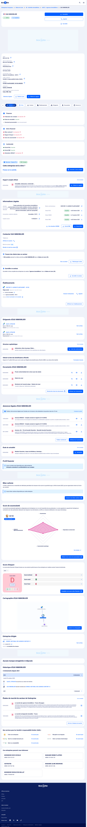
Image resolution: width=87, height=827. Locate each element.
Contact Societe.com (5, 808)
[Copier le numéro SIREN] (10, 57)
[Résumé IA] (72, 372)
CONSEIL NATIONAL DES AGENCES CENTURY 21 (38, 686)
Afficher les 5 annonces (76, 439)
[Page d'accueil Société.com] (5, 2)
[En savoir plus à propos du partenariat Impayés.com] (79, 734)
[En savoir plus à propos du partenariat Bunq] (35, 739)
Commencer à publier (78, 411)
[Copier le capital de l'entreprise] (39, 218)
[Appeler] (64, 19)
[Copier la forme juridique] (24, 78)
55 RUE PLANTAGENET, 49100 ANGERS (13, 83)
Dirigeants (54, 105)
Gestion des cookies (17, 824)
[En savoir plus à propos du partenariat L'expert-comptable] (35, 743)
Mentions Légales (38, 824)
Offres (2, 794)
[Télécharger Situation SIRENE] (81, 215)
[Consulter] (76, 372)
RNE (7, 91)
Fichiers (3, 796)
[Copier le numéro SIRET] (14, 61)
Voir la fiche (80, 326)
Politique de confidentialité (28, 824)
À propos (3, 824)
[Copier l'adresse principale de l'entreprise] (24, 82)
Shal (10, 91)
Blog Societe (4, 817)
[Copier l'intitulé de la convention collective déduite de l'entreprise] (39, 214)
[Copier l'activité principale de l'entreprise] (39, 208)
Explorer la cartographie (74, 628)
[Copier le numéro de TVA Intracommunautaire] (12, 66)
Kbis (21, 105)
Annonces (77, 105)
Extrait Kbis (78, 226)
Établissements (42, 105)
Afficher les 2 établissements (74, 304)
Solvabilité (64, 14)
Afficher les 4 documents (75, 391)
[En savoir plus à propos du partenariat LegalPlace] (35, 734)
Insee (4, 91)
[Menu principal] (84, 3)
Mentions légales (7, 96)
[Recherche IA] (10, 105)
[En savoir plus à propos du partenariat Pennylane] (79, 739)
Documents (66, 105)
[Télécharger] (81, 372)
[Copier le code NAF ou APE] (20, 74)
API (2, 800)
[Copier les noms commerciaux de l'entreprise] (81, 206)
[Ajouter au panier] (76, 185)
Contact (30, 105)
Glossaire (3, 810)
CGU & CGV (9, 824)
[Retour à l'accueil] (43, 786)
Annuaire (3, 798)
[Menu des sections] (2, 105)
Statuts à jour (19, 96)
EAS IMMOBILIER (11, 686)
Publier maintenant (61, 439)
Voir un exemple (80, 179)
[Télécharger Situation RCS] (81, 210)
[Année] (6, 571)
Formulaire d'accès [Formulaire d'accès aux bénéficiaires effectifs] (78, 360)
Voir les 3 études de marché (75, 723)
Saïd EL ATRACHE (7, 87)
